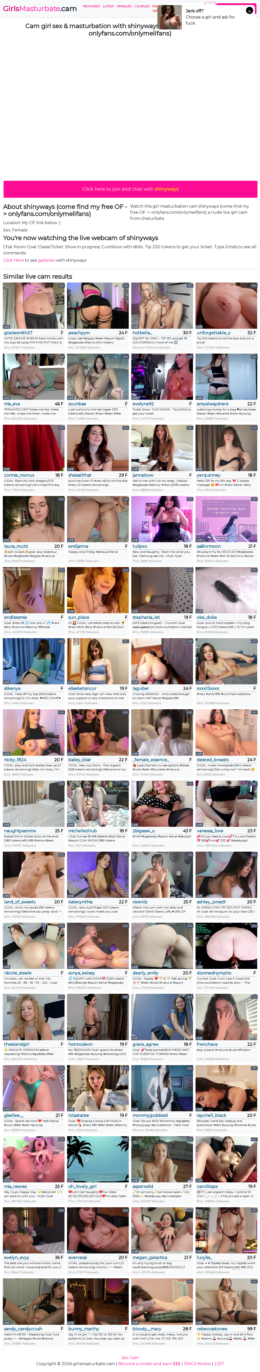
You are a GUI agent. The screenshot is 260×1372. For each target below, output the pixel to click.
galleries (46, 260)
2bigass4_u (144, 831)
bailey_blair (79, 759)
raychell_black (211, 1115)
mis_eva (12, 404)
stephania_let (146, 617)
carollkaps (207, 1186)
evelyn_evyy (16, 1257)
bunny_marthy (83, 1329)
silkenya (12, 688)
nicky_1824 (15, 759)
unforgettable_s (213, 332)
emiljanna (78, 546)
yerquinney (208, 475)
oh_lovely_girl (82, 1186)
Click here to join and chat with (130, 189)
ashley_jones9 (211, 902)
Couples (142, 6)
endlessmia (15, 617)
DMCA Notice (197, 1363)
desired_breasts (213, 759)
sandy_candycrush (23, 1329)
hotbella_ (142, 332)
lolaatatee (78, 1115)
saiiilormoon (209, 546)
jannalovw (143, 475)
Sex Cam (130, 1357)
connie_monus (19, 475)
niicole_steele (17, 973)
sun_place (78, 617)
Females (124, 6)
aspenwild (143, 1186)
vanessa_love (210, 831)
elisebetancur (82, 688)
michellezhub (82, 831)
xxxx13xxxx (208, 688)
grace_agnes (145, 1044)
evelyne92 (143, 404)
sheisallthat (79, 475)
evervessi (77, 1257)
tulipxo (140, 546)
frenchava (207, 1044)
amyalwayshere (213, 404)
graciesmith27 (18, 332)
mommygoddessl (150, 1115)
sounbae (77, 404)
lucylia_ (204, 1257)
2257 (219, 1363)
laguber (141, 688)
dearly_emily (145, 973)
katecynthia (80, 902)
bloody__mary (147, 1329)
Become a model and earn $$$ (149, 1363)
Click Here (13, 260)
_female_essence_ (151, 759)
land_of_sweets (19, 902)
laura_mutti (16, 546)
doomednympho (214, 973)
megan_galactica (150, 1257)
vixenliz (140, 902)
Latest (108, 6)
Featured (91, 6)
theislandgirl (16, 1044)
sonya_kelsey (81, 973)
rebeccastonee (212, 1329)
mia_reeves (15, 1186)
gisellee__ (14, 1115)
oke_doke (207, 617)
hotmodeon (80, 1044)
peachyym (79, 332)
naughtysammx (20, 831)
